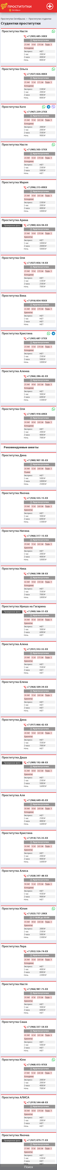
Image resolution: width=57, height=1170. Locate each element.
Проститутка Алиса (15, 870)
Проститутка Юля (14, 1059)
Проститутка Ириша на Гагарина (24, 606)
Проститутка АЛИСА (15, 1097)
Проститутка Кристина (17, 333)
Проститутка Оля (13, 258)
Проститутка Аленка (15, 371)
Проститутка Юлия (14, 908)
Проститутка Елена (15, 682)
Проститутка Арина (15, 220)
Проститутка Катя (14, 106)
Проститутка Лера (14, 946)
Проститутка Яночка (15, 493)
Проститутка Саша (14, 1022)
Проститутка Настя (15, 31)
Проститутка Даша (14, 757)
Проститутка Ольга (15, 69)
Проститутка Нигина (15, 531)
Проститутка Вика (14, 295)
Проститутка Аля (13, 795)
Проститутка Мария (15, 182)
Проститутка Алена (15, 644)
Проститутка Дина (14, 455)
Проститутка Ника (14, 568)
